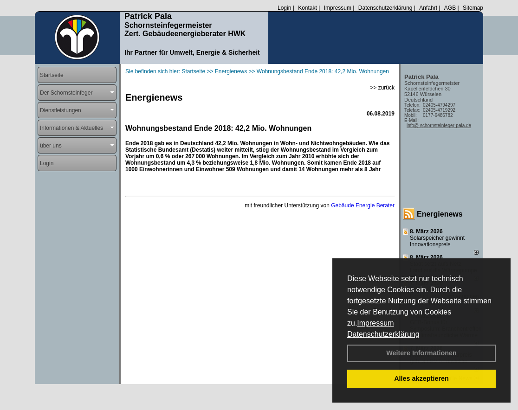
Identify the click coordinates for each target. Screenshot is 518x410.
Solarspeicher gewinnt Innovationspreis (437, 241)
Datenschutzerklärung (383, 334)
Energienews (440, 214)
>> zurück (382, 87)
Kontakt (307, 8)
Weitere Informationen (421, 353)
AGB (450, 8)
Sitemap (473, 8)
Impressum (375, 323)
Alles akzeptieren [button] (421, 378)
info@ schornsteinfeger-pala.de (439, 125)
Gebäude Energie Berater (363, 205)
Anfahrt (428, 8)
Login (284, 8)
